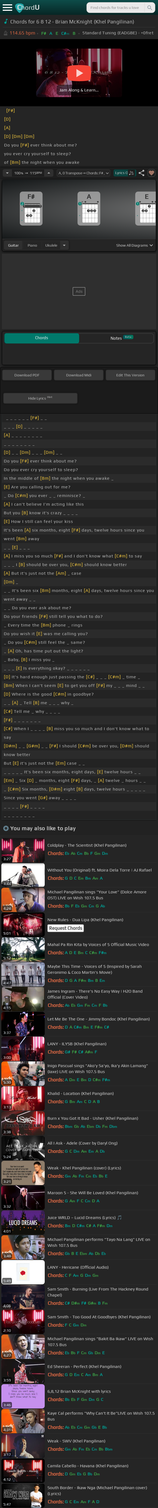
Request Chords (65, 928)
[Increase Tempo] (48, 173)
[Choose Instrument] (64, 245)
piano (32, 245)
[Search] (149, 7)
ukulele (51, 245)
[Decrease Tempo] (7, 173)
